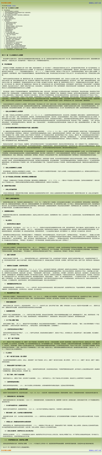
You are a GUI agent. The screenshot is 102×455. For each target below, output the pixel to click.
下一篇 (99, 3)
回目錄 (91, 3)
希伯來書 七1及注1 (11, 5)
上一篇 (95, 3)
